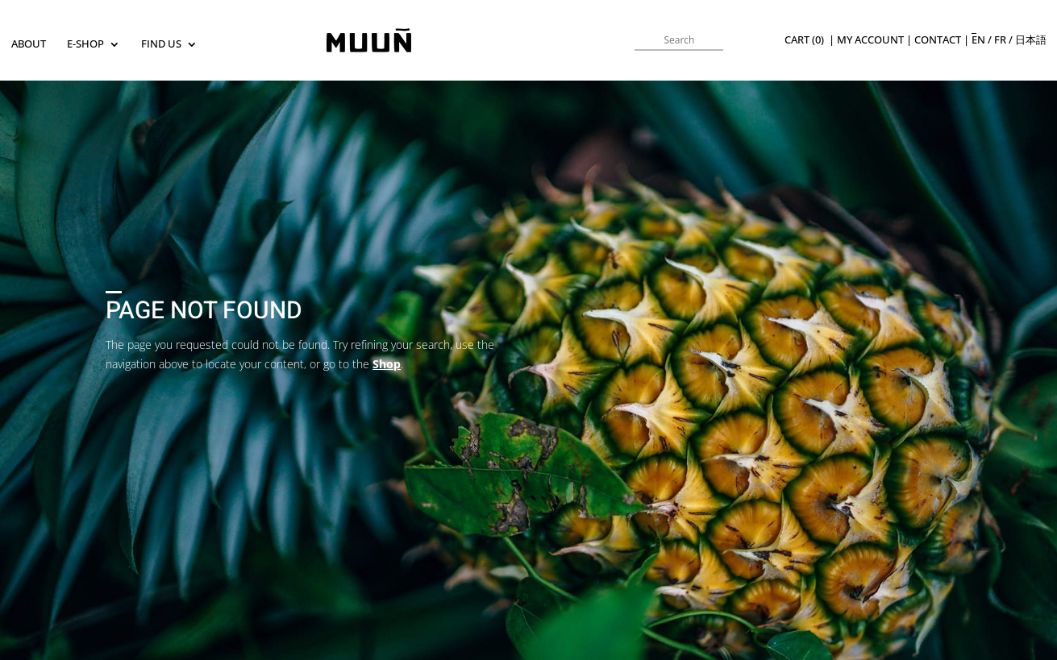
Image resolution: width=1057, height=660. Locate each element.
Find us (161, 45)
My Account (870, 40)
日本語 (1031, 40)
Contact (937, 40)
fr (1000, 40)
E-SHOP (85, 45)
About (28, 45)
